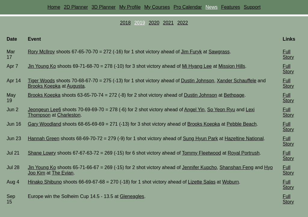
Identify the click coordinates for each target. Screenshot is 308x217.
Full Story (288, 54)
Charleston (68, 115)
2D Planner (76, 7)
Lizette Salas (202, 181)
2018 (125, 22)
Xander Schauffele (236, 80)
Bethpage (234, 95)
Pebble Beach (241, 124)
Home (54, 7)
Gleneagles (132, 196)
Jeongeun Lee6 (44, 109)
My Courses (157, 7)
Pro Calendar (188, 7)
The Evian (62, 172)
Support (252, 7)
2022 (182, 22)
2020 (154, 22)
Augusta (76, 86)
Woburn (230, 181)
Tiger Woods (41, 80)
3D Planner (103, 7)
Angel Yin (194, 109)
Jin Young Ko (42, 66)
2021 (168, 22)
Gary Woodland (44, 124)
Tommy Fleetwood (201, 153)
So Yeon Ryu (221, 109)
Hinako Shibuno (45, 181)
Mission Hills (231, 66)
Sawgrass (218, 51)
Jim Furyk (191, 51)
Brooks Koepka (44, 86)
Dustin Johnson (197, 80)
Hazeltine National (244, 138)
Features (230, 7)
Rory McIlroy (41, 51)
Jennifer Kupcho (199, 167)
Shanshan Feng (237, 167)
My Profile (129, 7)
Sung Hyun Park (200, 138)
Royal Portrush (244, 153)
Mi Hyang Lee (197, 66)
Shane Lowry (42, 153)
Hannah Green (43, 138)
